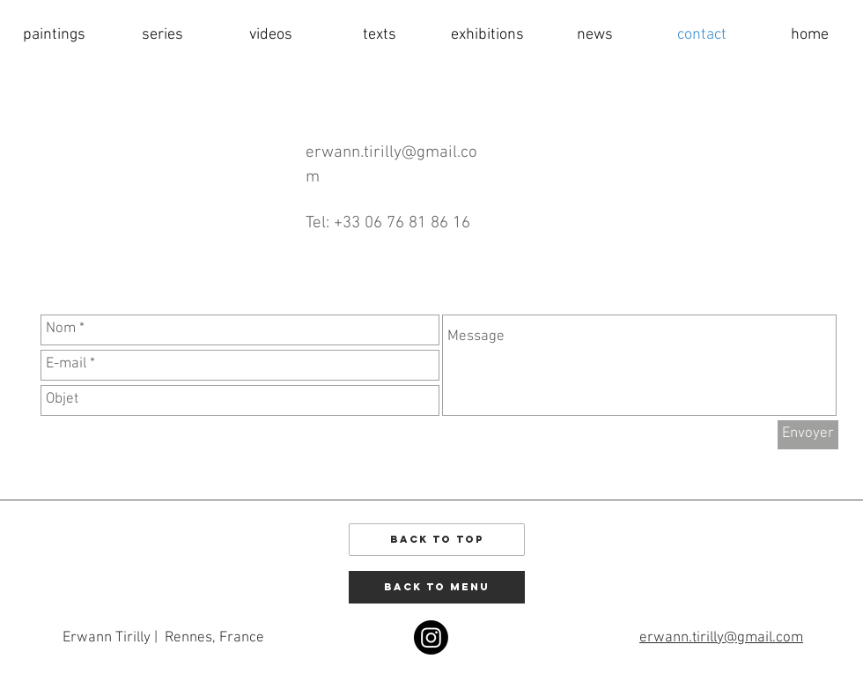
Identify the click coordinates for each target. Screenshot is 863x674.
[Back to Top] (437, 539)
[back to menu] (437, 587)
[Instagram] (431, 637)
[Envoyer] (808, 434)
